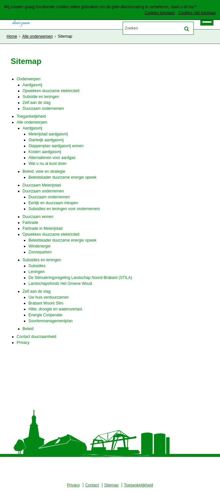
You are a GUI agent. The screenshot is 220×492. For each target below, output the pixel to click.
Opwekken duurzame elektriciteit (51, 91)
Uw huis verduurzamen (49, 297)
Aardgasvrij (32, 85)
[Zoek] (187, 29)
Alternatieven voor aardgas (52, 157)
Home (12, 36)
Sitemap (111, 485)
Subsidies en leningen (42, 260)
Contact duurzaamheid (36, 336)
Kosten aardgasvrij (45, 151)
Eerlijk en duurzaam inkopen (53, 203)
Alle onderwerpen (37, 36)
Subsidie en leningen (41, 96)
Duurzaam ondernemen (43, 108)
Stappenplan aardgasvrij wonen (56, 146)
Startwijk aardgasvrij (46, 140)
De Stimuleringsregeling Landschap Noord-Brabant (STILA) (80, 277)
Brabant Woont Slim (46, 303)
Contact (92, 485)
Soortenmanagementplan (51, 321)
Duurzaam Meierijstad (42, 185)
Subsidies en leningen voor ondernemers (64, 209)
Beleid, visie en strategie (44, 171)
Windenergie (39, 246)
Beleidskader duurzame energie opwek (62, 177)
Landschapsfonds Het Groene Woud (60, 283)
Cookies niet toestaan (197, 12)
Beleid (28, 328)
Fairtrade (30, 222)
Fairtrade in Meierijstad (43, 228)
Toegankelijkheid (31, 116)
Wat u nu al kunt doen (48, 163)
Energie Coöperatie (45, 315)
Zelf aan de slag (36, 102)
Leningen (37, 271)
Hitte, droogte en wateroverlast (55, 309)
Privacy (23, 342)
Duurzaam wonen (38, 216)
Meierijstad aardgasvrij (48, 134)
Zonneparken (40, 252)
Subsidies (37, 266)
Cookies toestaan (160, 12)
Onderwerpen (29, 79)
